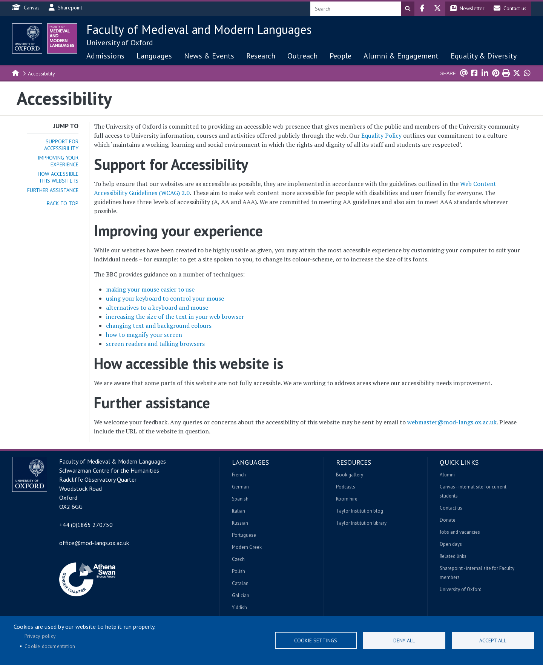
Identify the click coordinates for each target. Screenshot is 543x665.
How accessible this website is (58, 177)
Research (260, 56)
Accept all (492, 640)
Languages (154, 56)
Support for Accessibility (61, 145)
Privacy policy (40, 636)
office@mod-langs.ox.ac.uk (94, 543)
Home (16, 72)
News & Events (209, 56)
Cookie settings (315, 640)
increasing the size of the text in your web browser (175, 316)
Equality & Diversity (484, 56)
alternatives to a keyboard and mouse (157, 307)
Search (407, 9)
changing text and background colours (159, 325)
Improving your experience (58, 161)
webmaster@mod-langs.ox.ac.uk (452, 422)
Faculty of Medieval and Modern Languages (198, 29)
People (340, 56)
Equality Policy (381, 135)
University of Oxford (119, 43)
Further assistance (52, 190)
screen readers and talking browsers (155, 343)
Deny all (404, 640)
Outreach (302, 56)
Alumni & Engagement (401, 56)
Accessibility (41, 73)
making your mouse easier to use (150, 289)
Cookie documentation (50, 646)
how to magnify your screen (144, 334)
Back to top (62, 203)
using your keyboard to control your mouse (165, 298)
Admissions (105, 56)
